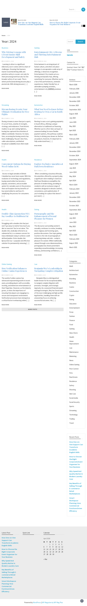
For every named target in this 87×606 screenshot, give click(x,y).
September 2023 (75, 210)
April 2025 (72, 130)
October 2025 (74, 105)
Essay (71, 312)
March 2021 (73, 247)
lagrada (70, 55)
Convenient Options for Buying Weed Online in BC (16, 165)
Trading (72, 419)
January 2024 (73, 193)
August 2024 (73, 164)
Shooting (72, 390)
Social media (73, 398)
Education (72, 304)
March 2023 (73, 235)
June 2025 (72, 122)
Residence (38, 160)
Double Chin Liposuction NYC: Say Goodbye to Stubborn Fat (16, 215)
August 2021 (73, 243)
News (71, 360)
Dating (36, 209)
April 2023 (72, 231)
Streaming (5, 105)
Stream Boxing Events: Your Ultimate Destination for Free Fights (15, 112)
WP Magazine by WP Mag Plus (52, 602)
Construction (74, 291)
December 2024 (74, 147)
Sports (71, 406)
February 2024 (74, 189)
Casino (71, 287)
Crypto (71, 295)
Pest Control (73, 369)
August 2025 (73, 114)
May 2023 (72, 226)
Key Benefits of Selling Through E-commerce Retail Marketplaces (75, 488)
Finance (72, 320)
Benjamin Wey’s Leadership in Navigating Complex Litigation (48, 269)
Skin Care (72, 394)
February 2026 (74, 89)
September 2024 (75, 160)
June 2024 (72, 172)
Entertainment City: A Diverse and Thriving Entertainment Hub (48, 54)
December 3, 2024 (41, 275)
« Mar (45, 559)
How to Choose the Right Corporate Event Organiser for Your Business (65, 23)
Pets (71, 373)
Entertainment (74, 308)
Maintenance (74, 352)
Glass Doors (73, 333)
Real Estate (73, 377)
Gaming (37, 48)
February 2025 (74, 139)
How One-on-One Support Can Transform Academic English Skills (31, 23)
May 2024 (72, 176)
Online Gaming (7, 264)
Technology (73, 415)
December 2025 (74, 97)
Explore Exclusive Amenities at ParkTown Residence (48, 165)
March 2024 (73, 185)
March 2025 (73, 135)
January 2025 (73, 143)
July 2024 (72, 168)
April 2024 (72, 180)
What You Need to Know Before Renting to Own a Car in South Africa (48, 112)
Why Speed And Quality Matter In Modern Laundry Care (10, 563)
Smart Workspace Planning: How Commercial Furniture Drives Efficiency (9, 586)
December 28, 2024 (41, 61)
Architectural (74, 270)
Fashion (72, 316)
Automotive (38, 105)
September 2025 (75, 110)
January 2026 (73, 93)
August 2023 (73, 214)
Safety (71, 385)
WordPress (37, 602)
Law (35, 264)
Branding (72, 279)
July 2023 (72, 218)
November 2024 (74, 151)
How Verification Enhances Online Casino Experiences (14, 269)
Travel (71, 423)
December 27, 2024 (8, 118)
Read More (5, 88)
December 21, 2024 (41, 118)
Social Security (74, 402)
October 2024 (74, 155)
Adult (71, 266)
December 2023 (74, 197)
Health (4, 160)
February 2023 (74, 239)
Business (5, 48)
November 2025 (74, 101)
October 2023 (74, 205)
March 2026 (73, 84)
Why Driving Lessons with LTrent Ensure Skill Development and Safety (14, 54)
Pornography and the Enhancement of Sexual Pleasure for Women (45, 216)
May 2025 (72, 126)
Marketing (72, 356)
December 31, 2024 (8, 61)
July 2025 (72, 118)
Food (71, 324)
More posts (32, 309)
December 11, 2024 (41, 170)
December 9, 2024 (8, 275)
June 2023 (72, 222)
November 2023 (74, 201)
